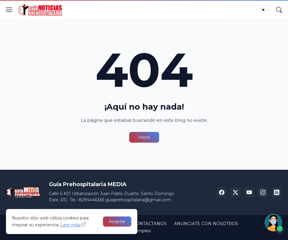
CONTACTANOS (150, 223)
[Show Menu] (9, 10)
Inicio (144, 137)
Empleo (143, 230)
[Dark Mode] (265, 10)
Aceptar (117, 221)
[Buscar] (279, 10)
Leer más (70, 224)
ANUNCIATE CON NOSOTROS (206, 223)
